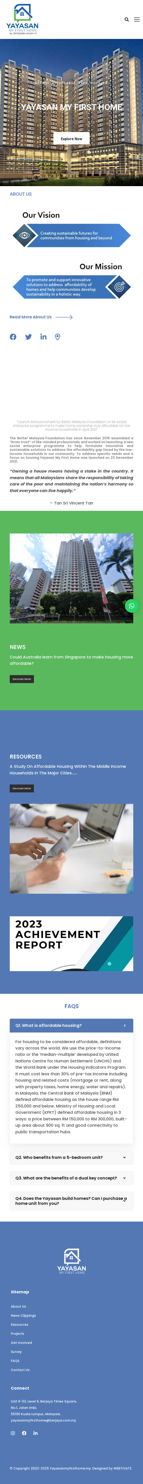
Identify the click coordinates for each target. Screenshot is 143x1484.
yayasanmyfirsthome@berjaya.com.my (43, 1420)
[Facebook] (24, 1433)
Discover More (22, 683)
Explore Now (71, 139)
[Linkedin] (36, 1433)
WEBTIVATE (122, 1468)
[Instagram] (13, 1433)
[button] (131, 606)
